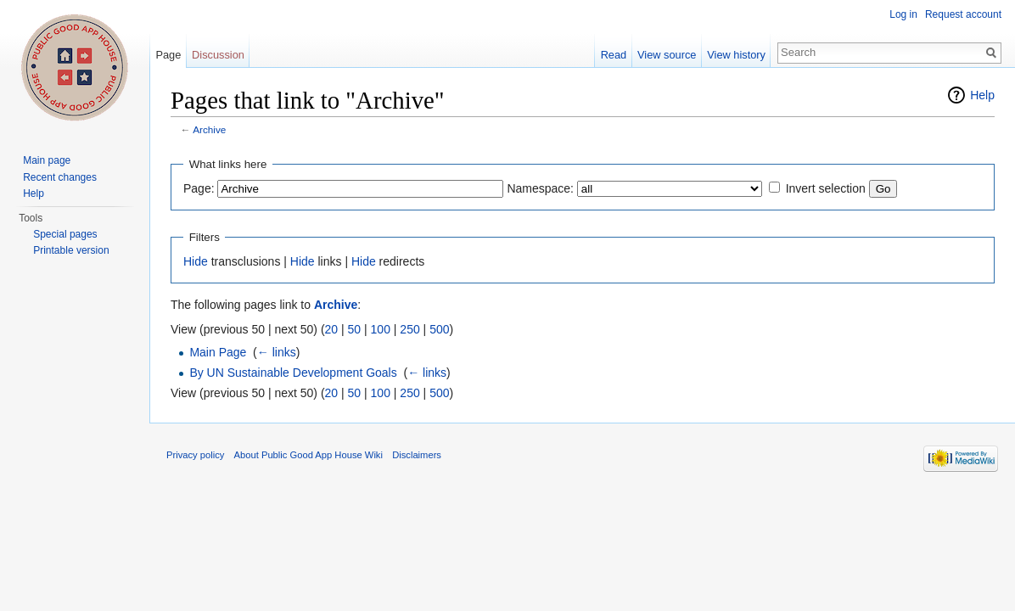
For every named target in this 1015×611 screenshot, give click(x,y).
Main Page (217, 352)
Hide (195, 261)
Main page (46, 160)
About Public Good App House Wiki (308, 455)
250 (409, 329)
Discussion (218, 54)
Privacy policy (195, 455)
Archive (209, 129)
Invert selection (826, 188)
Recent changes (60, 177)
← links (276, 352)
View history (736, 54)
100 (380, 329)
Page (168, 54)
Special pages (65, 234)
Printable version (71, 250)
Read (614, 54)
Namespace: (540, 188)
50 (355, 329)
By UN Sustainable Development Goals (292, 372)
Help (982, 95)
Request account (963, 14)
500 (439, 329)
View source (666, 54)
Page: (199, 188)
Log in (903, 14)
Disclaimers (416, 455)
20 (332, 329)
